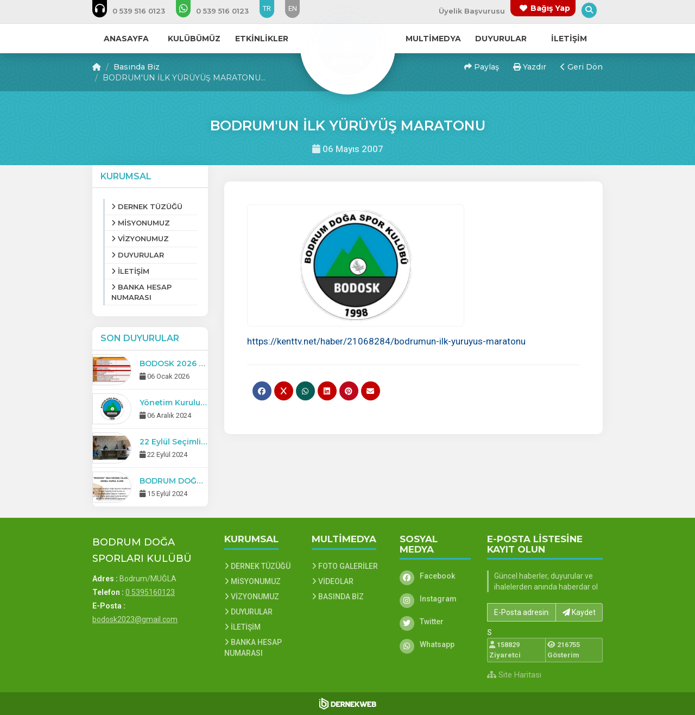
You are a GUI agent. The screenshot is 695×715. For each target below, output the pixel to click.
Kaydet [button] (579, 612)
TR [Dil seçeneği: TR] (267, 8)
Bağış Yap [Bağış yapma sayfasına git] (550, 8)
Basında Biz (136, 67)
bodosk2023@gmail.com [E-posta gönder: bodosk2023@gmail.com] (135, 619)
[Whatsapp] (435, 644)
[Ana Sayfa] (347, 45)
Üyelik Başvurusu (472, 11)
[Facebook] (435, 575)
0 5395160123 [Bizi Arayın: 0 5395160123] (150, 592)
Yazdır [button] (529, 67)
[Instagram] (435, 598)
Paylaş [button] (481, 67)
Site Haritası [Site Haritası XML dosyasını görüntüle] (514, 675)
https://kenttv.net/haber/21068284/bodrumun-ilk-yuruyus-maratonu (386, 341)
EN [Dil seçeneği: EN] (292, 8)
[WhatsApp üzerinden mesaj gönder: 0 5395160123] (220, 11)
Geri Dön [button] (581, 67)
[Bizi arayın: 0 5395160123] (136, 11)
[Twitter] (435, 621)
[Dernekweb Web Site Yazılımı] (347, 704)
